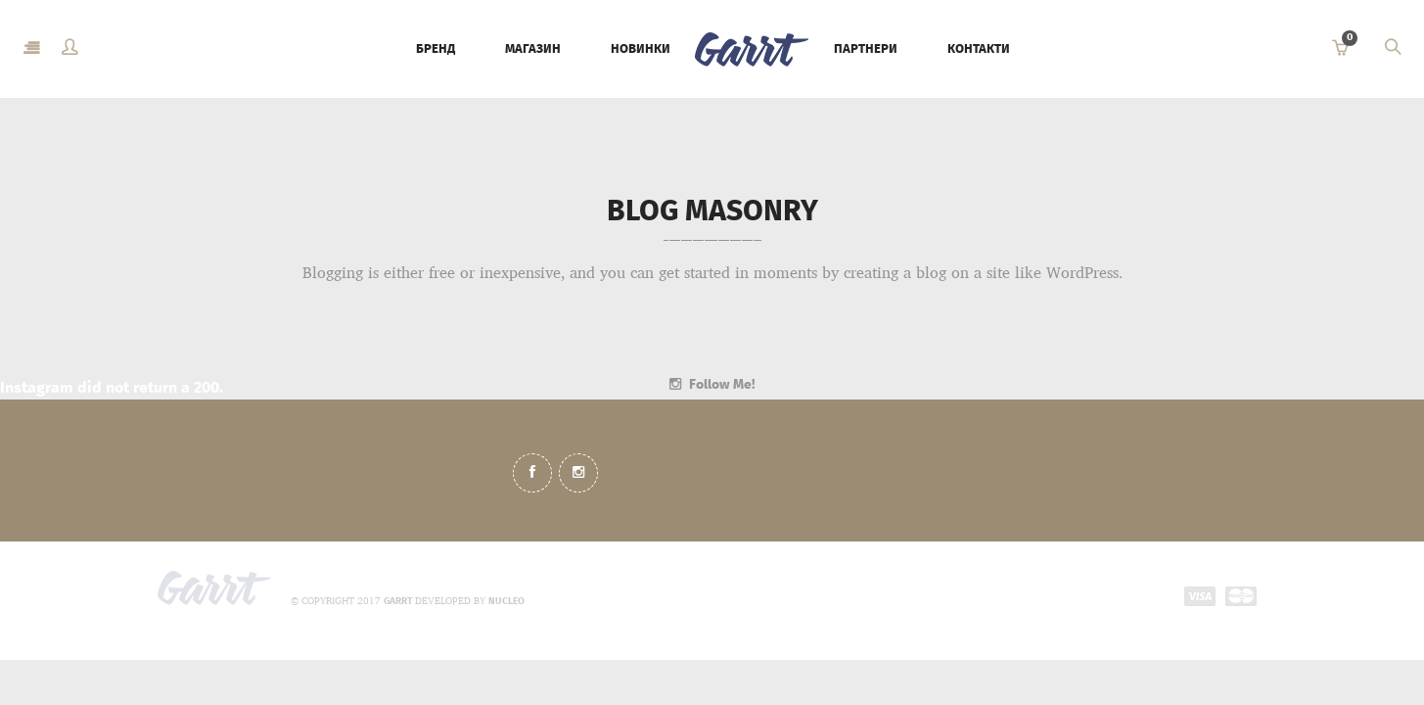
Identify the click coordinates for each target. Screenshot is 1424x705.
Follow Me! (722, 384)
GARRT (398, 601)
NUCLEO (506, 601)
